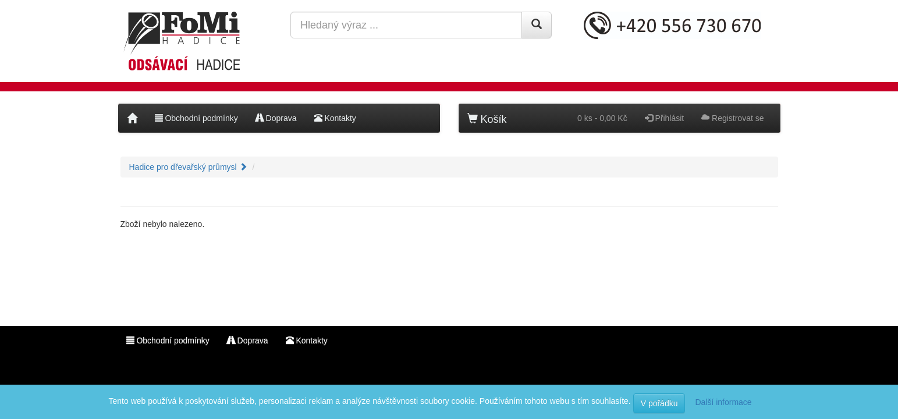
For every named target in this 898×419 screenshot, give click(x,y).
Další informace (723, 402)
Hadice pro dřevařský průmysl (188, 167)
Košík (487, 119)
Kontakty (335, 118)
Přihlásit (664, 118)
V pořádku (659, 403)
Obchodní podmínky (196, 118)
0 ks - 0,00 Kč (602, 118)
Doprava (276, 118)
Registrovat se (732, 118)
